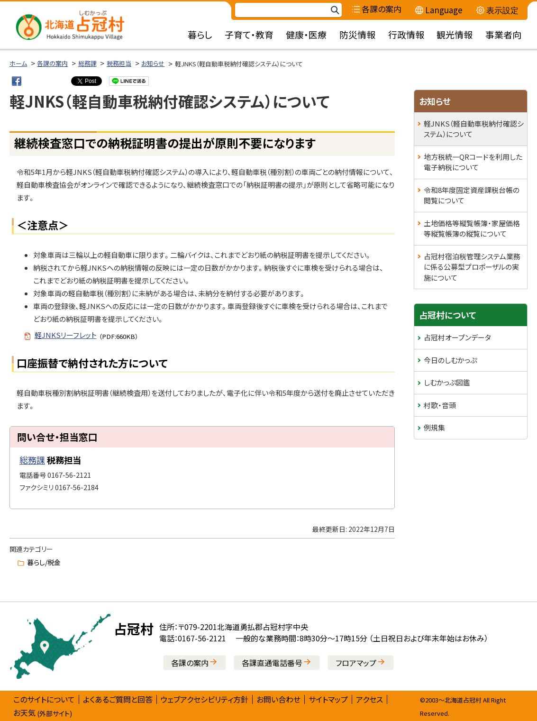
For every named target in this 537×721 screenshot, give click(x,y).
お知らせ (152, 63)
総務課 (87, 63)
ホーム (18, 63)
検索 (334, 10)
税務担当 (119, 63)
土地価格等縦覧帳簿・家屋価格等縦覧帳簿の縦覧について (472, 228)
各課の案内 (52, 63)
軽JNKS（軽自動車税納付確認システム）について (474, 129)
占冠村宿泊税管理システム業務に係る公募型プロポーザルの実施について (472, 267)
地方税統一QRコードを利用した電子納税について (473, 162)
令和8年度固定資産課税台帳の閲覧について (471, 195)
